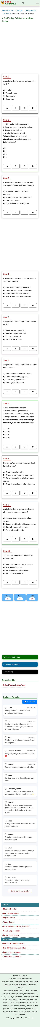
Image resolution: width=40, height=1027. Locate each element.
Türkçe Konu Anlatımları (12, 957)
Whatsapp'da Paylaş (11, 657)
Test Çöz (5, 905)
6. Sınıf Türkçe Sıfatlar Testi (14, 685)
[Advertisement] (20, 47)
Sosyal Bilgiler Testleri (11, 931)
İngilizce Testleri (9, 918)
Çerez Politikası (19, 985)
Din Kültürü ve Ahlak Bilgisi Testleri (16, 926)
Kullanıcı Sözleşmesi (25, 982)
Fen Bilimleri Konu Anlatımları (14, 948)
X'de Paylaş (8, 672)
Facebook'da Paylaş (11, 664)
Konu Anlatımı (7, 939)
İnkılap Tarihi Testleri (11, 935)
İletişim (24, 976)
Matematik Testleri (10, 909)
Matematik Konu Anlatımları (13, 943)
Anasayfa (16, 976)
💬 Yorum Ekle (29, 702)
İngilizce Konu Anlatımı (12, 952)
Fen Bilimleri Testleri (11, 913)
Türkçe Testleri (8, 922)
